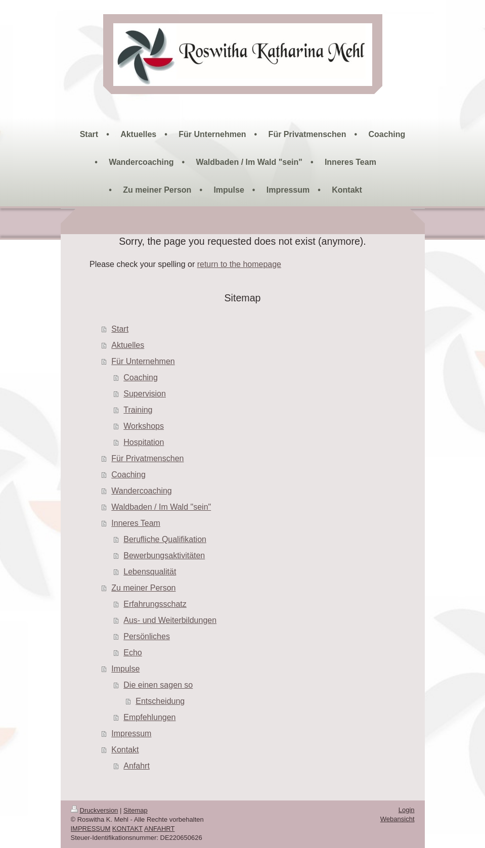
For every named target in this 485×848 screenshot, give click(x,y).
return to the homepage (239, 264)
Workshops (143, 426)
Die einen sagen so (158, 685)
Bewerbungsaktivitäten (164, 555)
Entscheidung (160, 701)
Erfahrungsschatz (155, 604)
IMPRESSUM (91, 828)
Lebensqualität (149, 571)
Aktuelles (127, 345)
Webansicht (397, 819)
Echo (132, 652)
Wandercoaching (141, 490)
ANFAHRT (159, 828)
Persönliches (146, 636)
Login (407, 810)
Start (119, 329)
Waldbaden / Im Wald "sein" (161, 507)
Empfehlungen (149, 717)
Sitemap (135, 810)
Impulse (125, 668)
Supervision (144, 393)
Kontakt (125, 749)
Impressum (131, 733)
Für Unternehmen (142, 361)
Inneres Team (135, 523)
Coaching (140, 377)
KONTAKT (127, 828)
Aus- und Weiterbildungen (169, 620)
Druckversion (94, 810)
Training (137, 410)
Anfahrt (136, 766)
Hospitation (143, 442)
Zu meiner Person (143, 588)
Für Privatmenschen (147, 458)
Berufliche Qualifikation (164, 539)
